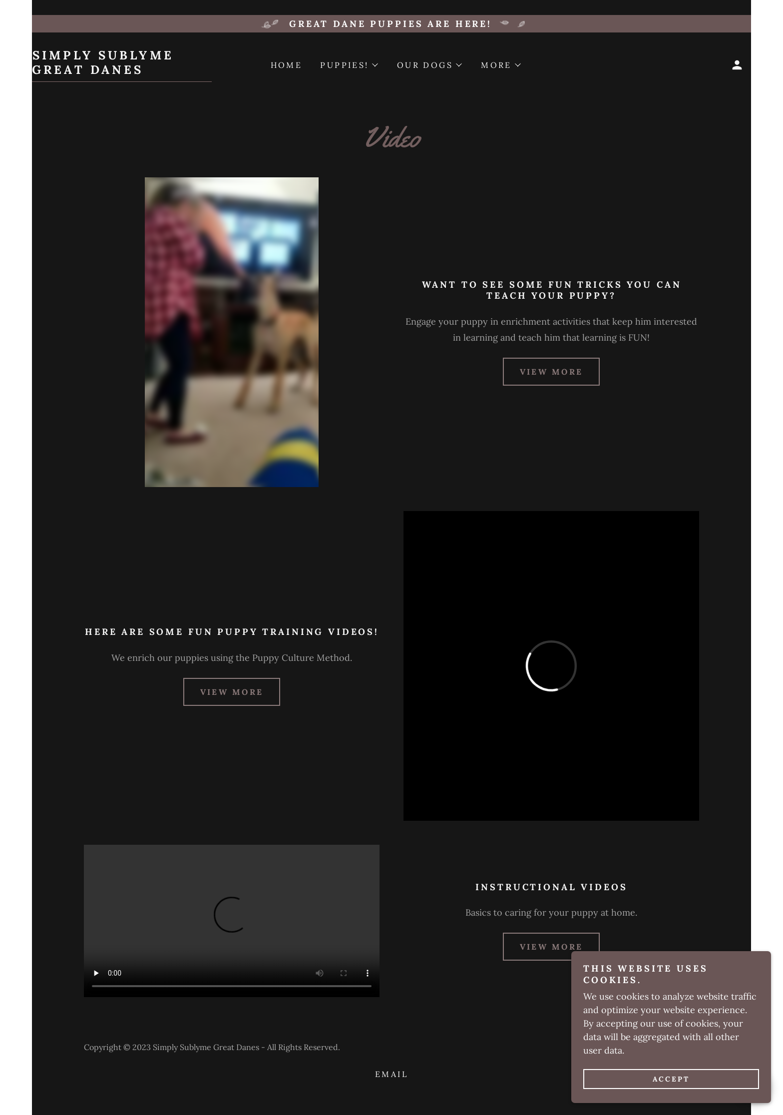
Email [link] (391, 1074)
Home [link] (287, 65)
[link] (122, 70)
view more (551, 372)
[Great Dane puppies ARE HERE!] (391, 23)
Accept (671, 1079)
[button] (737, 65)
